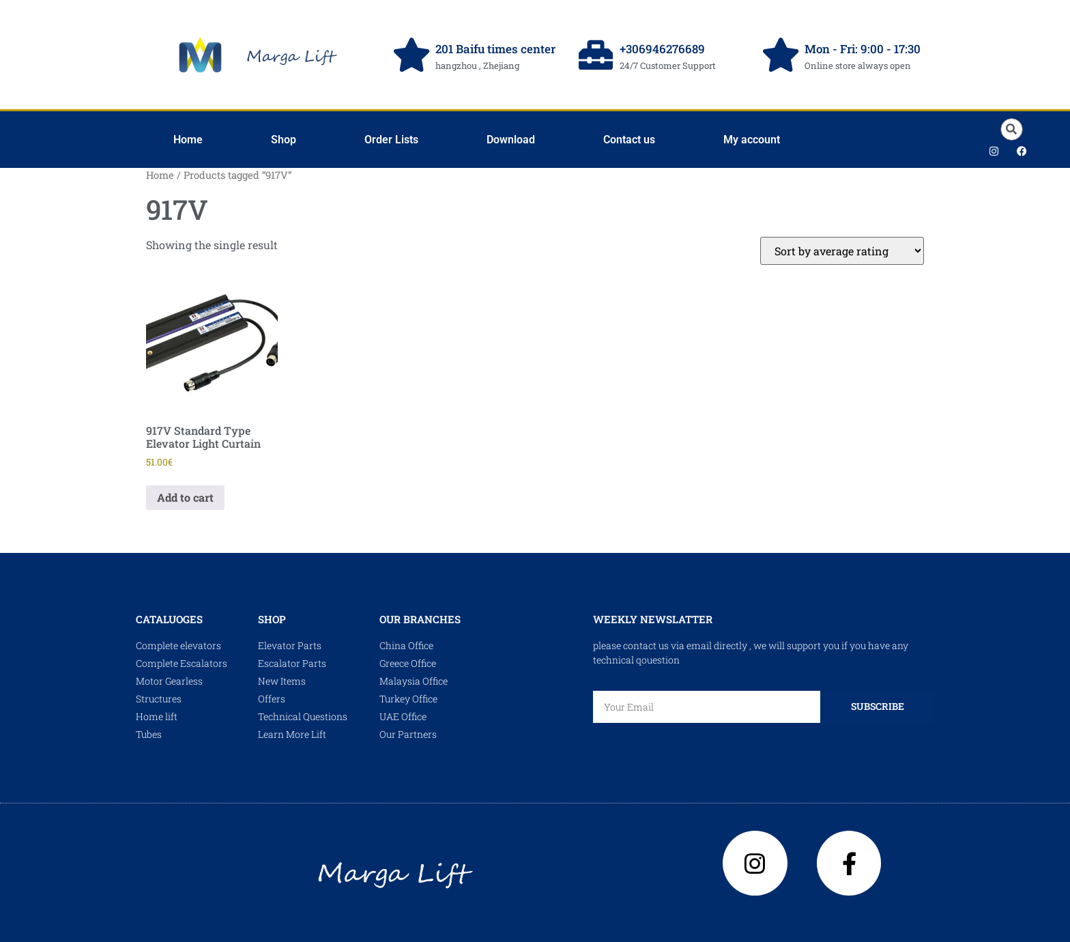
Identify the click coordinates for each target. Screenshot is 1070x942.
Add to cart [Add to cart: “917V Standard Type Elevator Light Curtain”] (185, 497)
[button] (1011, 129)
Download (511, 139)
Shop (283, 139)
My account (751, 139)
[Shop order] (842, 251)
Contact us (629, 139)
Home (188, 139)
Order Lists (391, 139)
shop (272, 619)
